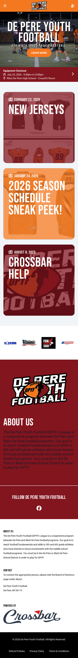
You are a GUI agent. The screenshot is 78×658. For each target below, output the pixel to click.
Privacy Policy (37, 651)
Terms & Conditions (59, 651)
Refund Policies (17, 651)
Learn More (39, 52)
